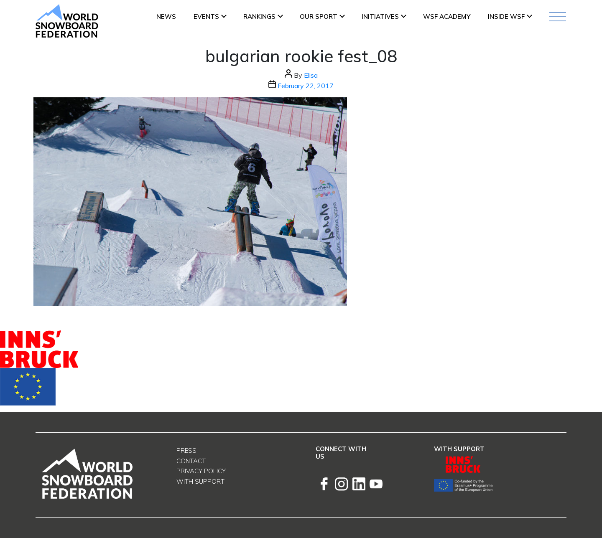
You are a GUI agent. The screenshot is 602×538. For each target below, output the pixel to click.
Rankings (259, 16)
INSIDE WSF (506, 16)
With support (200, 481)
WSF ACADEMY (446, 16)
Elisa (311, 75)
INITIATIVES (380, 16)
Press (186, 450)
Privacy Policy (201, 471)
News (166, 16)
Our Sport (318, 16)
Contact (191, 461)
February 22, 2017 (306, 85)
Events (206, 16)
